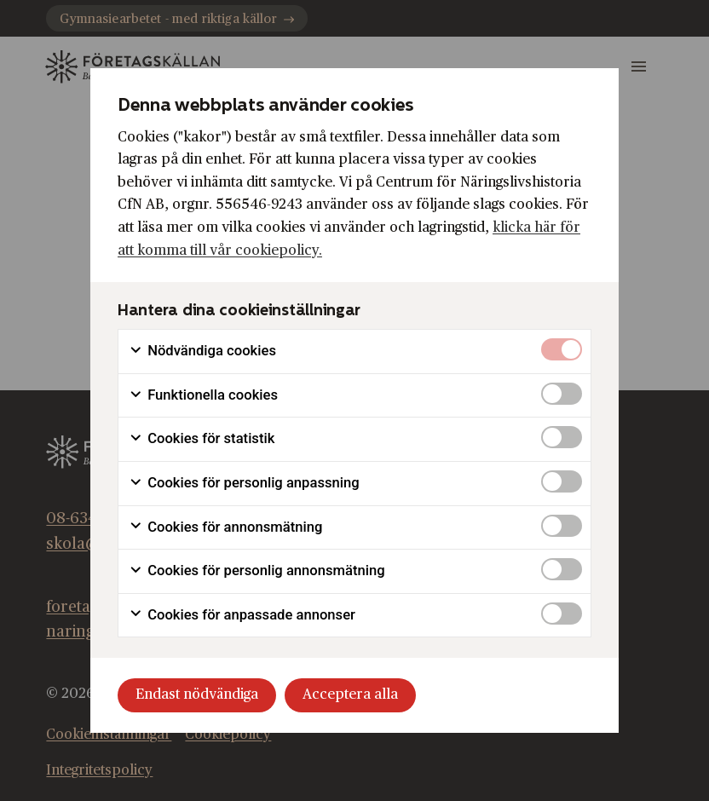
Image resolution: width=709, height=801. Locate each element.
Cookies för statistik (201, 438)
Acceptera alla (350, 694)
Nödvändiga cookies (202, 351)
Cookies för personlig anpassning (244, 483)
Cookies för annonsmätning (225, 527)
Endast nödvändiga (196, 694)
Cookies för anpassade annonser (242, 615)
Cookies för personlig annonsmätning (257, 570)
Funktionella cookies (203, 395)
